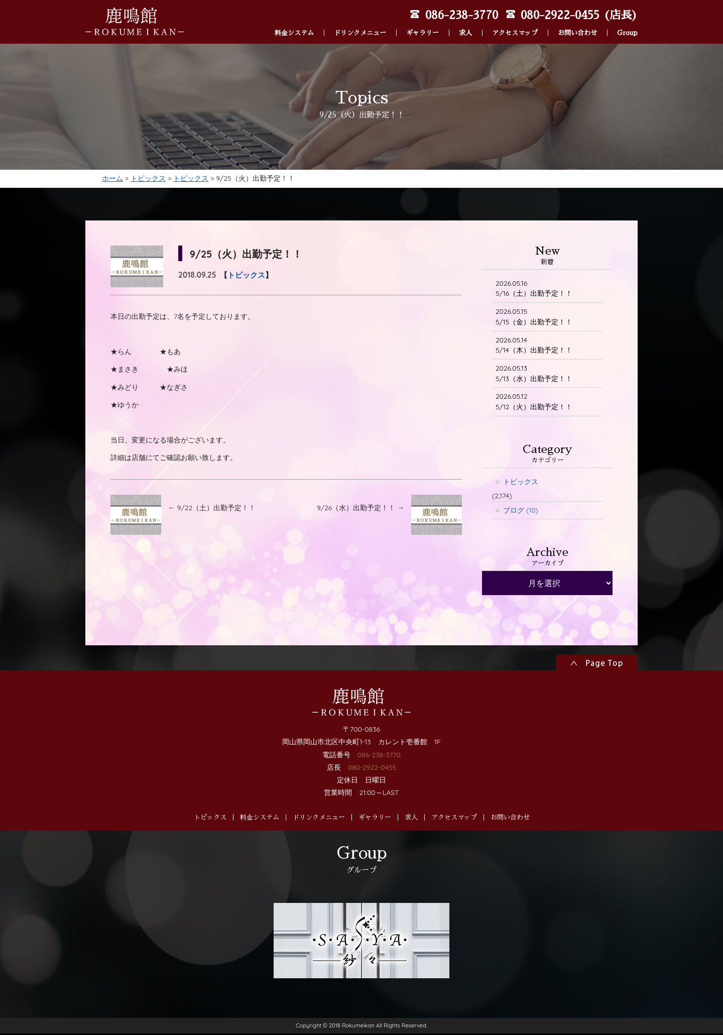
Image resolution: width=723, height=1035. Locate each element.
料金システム (294, 19)
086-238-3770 (379, 794)
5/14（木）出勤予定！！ (534, 346)
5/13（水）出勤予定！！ (534, 374)
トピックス (246, 275)
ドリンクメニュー (360, 19)
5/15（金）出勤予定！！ (534, 317)
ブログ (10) (520, 511)
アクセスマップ (515, 19)
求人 (465, 19)
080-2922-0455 (371, 808)
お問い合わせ (577, 19)
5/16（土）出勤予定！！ (534, 288)
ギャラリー (422, 19)
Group (627, 19)
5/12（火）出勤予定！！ (534, 403)
